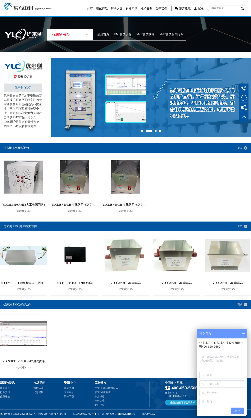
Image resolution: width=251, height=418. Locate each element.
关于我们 (161, 8)
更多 (239, 147)
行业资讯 (5, 392)
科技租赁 (131, 8)
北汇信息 (100, 404)
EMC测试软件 (145, 34)
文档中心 (69, 392)
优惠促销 (38, 392)
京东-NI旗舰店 (103, 392)
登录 (201, 8)
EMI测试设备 (122, 34)
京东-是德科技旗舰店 (106, 388)
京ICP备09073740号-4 (84, 413)
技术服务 (146, 8)
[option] (151, 97)
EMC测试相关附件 (171, 34)
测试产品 (102, 8)
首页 (90, 8)
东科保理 (100, 400)
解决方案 (117, 8)
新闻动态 (5, 388)
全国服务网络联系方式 (182, 402)
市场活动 (38, 388)
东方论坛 (185, 8)
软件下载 (69, 396)
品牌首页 (103, 34)
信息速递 (5, 396)
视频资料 (69, 388)
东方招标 (100, 396)
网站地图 (146, 413)
